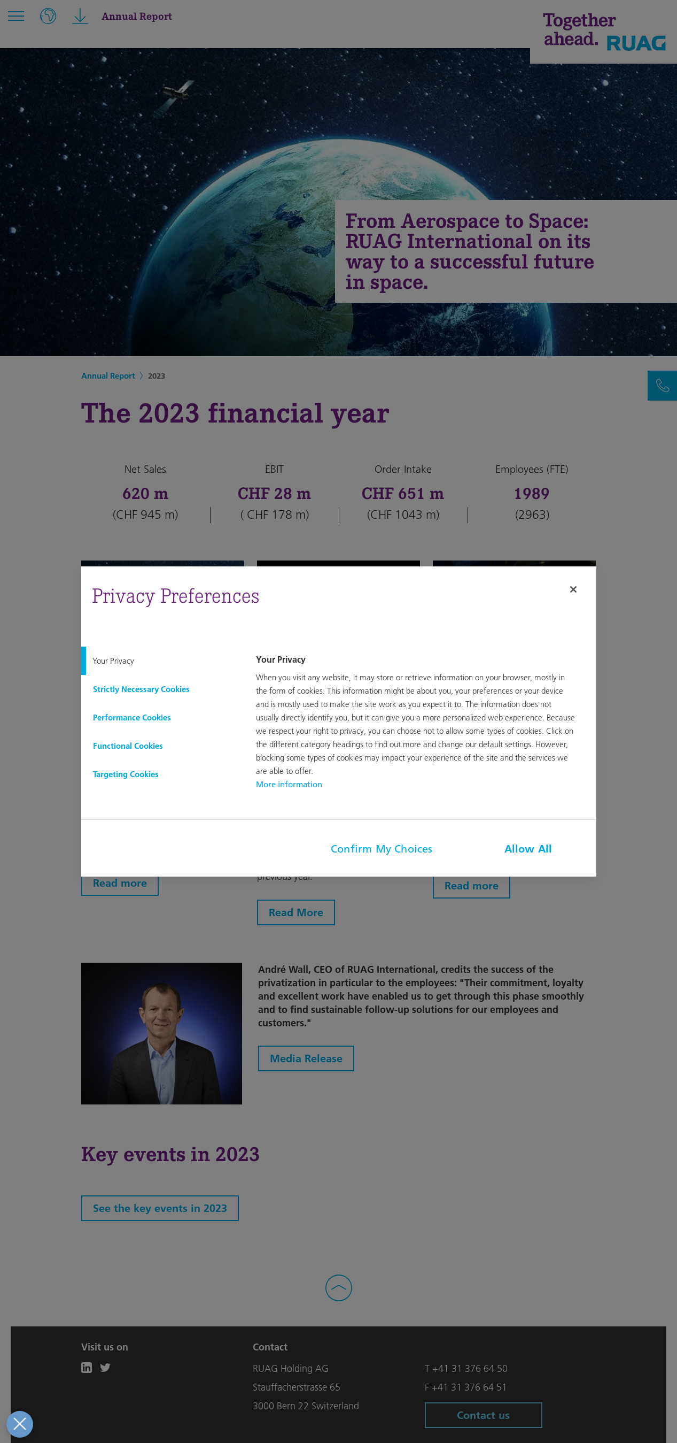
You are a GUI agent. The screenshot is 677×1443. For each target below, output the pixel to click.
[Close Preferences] (18, 1424)
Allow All (528, 848)
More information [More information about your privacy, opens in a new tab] (289, 784)
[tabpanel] (424, 723)
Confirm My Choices (382, 848)
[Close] (573, 589)
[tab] (160, 661)
